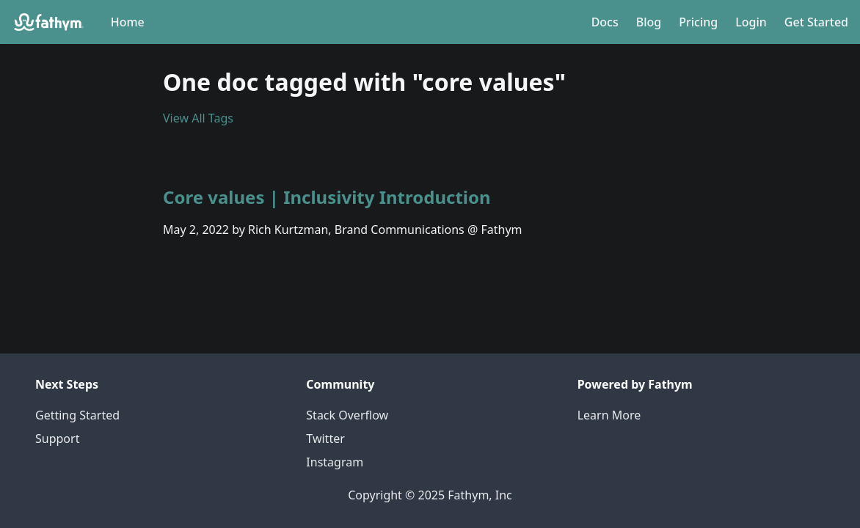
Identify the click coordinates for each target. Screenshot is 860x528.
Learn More (609, 415)
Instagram (334, 462)
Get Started (816, 22)
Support (57, 438)
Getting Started (77, 415)
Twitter (325, 438)
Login (751, 22)
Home (128, 22)
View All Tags (198, 118)
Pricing (698, 22)
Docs (605, 22)
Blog (648, 22)
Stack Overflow (347, 415)
